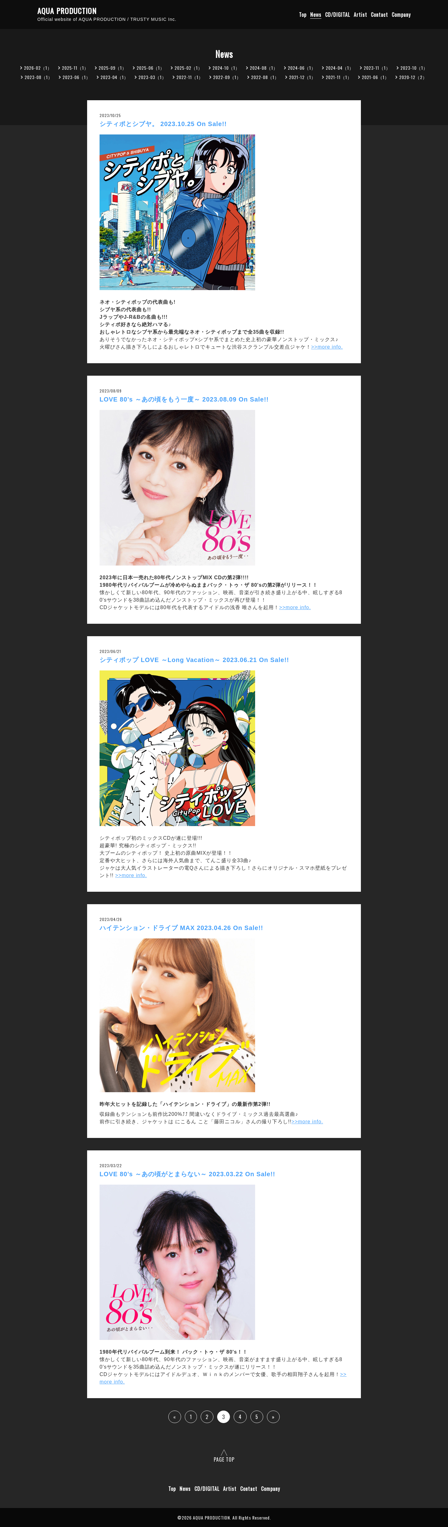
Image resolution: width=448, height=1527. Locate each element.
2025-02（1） (189, 67)
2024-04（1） (340, 67)
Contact (379, 14)
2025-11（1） (75, 67)
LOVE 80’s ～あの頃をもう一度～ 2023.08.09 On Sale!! (184, 399)
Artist (360, 14)
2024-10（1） (226, 67)
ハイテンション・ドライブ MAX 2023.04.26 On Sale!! (181, 927)
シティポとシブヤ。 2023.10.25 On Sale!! (163, 123)
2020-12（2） (413, 77)
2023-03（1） (152, 77)
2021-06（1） (375, 77)
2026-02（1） (38, 67)
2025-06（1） (151, 67)
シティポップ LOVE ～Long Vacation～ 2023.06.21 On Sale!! (194, 659)
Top (302, 14)
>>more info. (327, 347)
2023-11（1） (377, 67)
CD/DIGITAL (337, 14)
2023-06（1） (77, 77)
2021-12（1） (302, 77)
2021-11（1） (339, 77)
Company (401, 14)
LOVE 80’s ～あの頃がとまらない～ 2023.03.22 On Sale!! (187, 1174)
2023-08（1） (39, 77)
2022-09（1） (227, 77)
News (315, 14)
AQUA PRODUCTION (67, 10)
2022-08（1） (265, 77)
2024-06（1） (302, 67)
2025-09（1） (113, 67)
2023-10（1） (414, 67)
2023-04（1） (114, 77)
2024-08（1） (264, 67)
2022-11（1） (189, 77)
